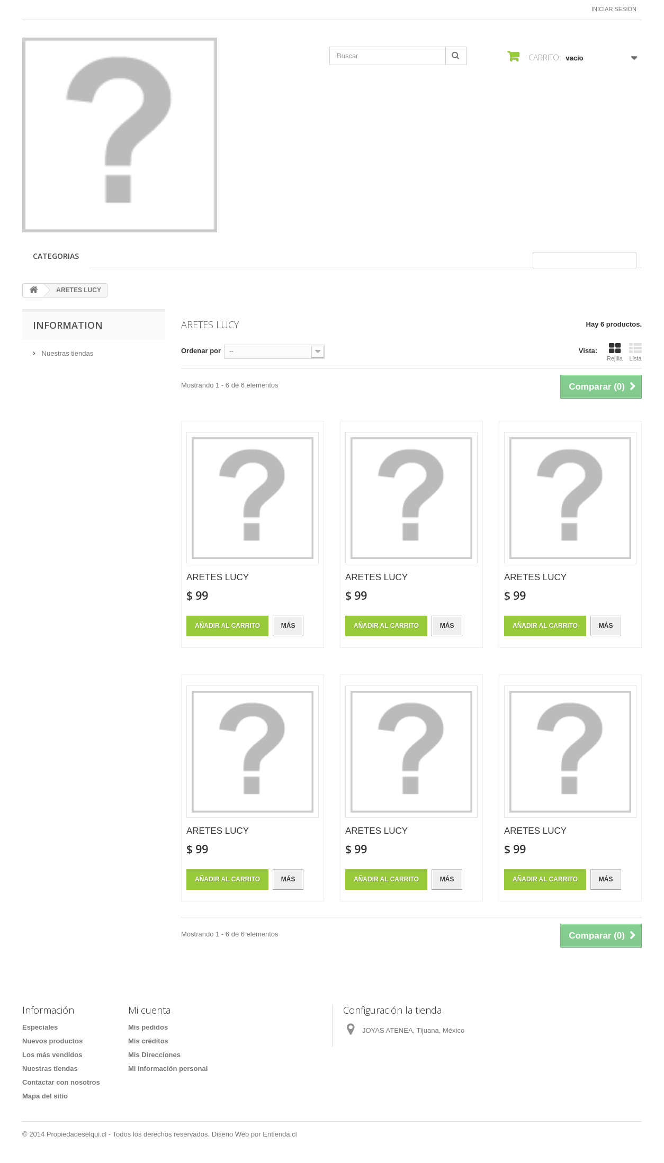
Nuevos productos (52, 1041)
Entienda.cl (280, 1134)
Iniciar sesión (613, 9)
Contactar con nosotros (61, 1082)
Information (68, 325)
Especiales (40, 1027)
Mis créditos (148, 1041)
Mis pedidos (148, 1027)
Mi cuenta (149, 1010)
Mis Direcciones (154, 1055)
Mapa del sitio (45, 1096)
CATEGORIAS (56, 256)
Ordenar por (201, 351)
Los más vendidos (52, 1055)
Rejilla (615, 352)
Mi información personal (168, 1068)
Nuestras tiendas (66, 353)
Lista (635, 352)
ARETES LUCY (217, 577)
